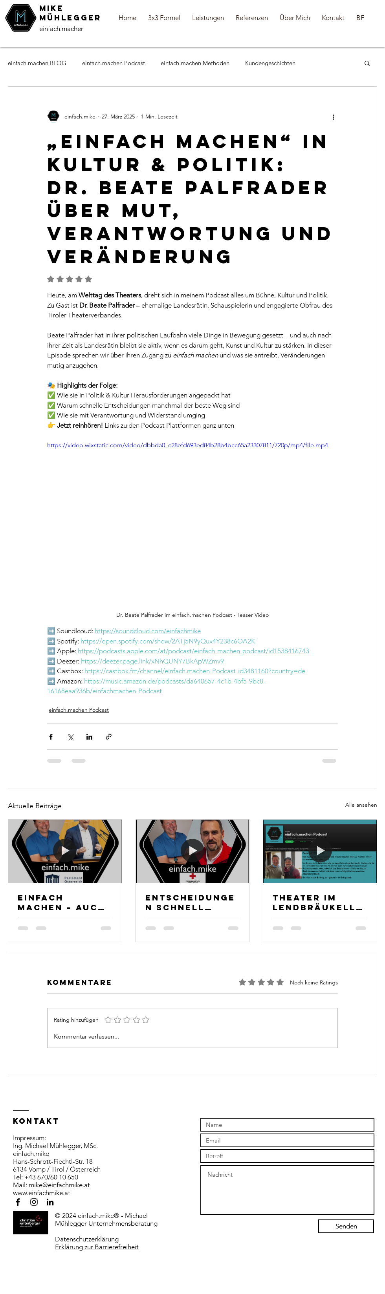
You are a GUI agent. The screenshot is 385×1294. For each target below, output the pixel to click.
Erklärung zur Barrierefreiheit (97, 1247)
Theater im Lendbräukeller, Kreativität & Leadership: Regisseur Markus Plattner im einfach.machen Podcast (318, 902)
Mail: (21, 1185)
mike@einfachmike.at (59, 1185)
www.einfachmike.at (41, 1193)
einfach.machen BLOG (37, 63)
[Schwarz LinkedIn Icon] (50, 1202)
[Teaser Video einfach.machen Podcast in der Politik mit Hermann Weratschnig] (65, 851)
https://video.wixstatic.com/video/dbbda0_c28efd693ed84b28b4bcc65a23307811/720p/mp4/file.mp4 (187, 444)
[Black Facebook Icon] (18, 1202)
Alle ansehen (361, 804)
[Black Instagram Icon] (34, 1202)
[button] (367, 63)
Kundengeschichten (270, 63)
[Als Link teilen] (108, 736)
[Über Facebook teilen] (51, 736)
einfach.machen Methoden (195, 63)
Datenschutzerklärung (87, 1239)
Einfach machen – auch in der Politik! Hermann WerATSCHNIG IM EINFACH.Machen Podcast (65, 902)
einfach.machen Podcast (113, 63)
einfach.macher (61, 29)
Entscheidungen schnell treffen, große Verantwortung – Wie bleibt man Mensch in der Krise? (191, 902)
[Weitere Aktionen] (333, 116)
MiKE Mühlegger (70, 13)
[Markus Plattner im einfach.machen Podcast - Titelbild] (320, 851)
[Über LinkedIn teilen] (89, 736)
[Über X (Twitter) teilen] (70, 736)
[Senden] (346, 1226)
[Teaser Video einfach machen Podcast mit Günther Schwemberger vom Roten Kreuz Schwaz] (192, 851)
